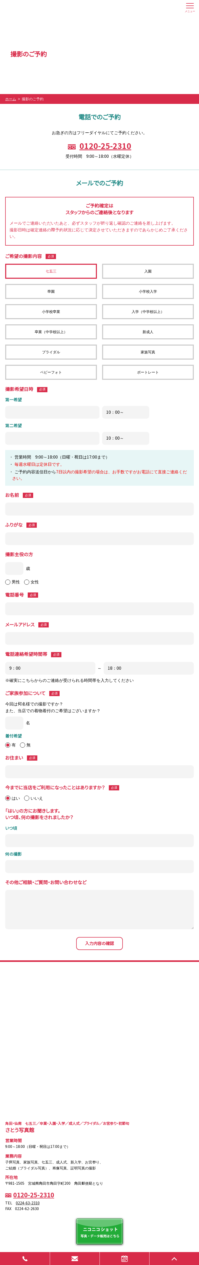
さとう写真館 (29, 8)
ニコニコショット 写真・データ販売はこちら (99, 1231)
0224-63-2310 (28, 1203)
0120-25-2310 (105, 146)
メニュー (190, 9)
